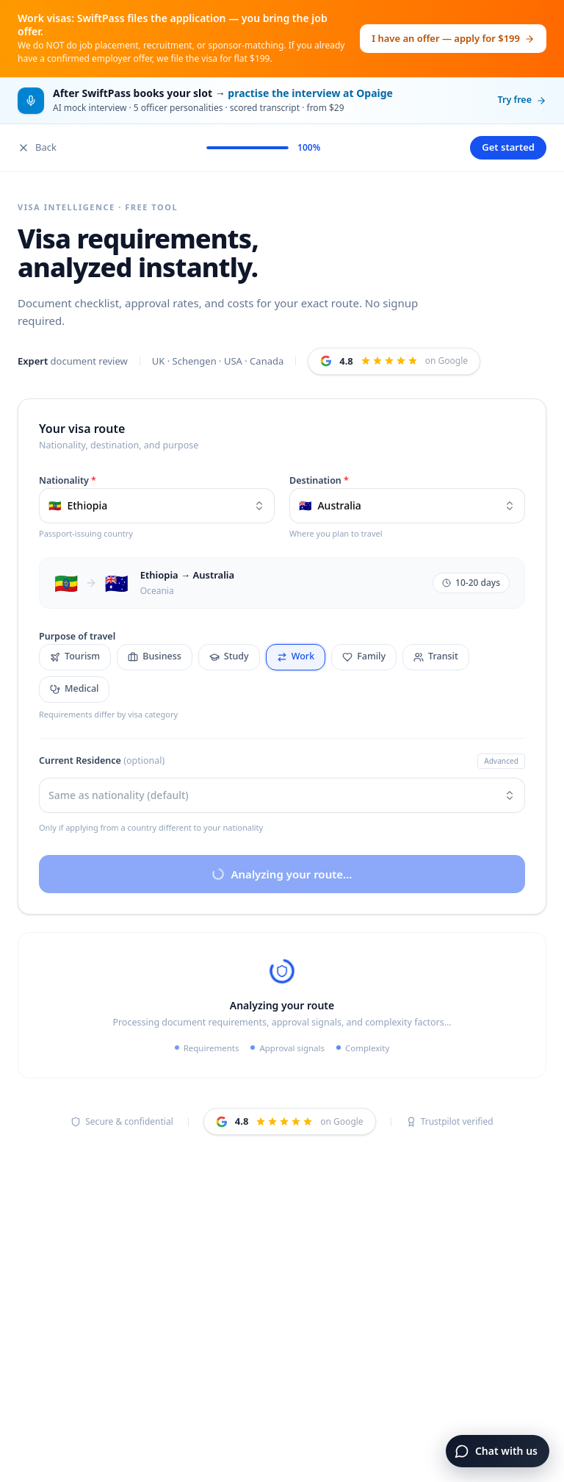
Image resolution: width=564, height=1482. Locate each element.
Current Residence (101, 760)
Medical (74, 688)
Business (154, 656)
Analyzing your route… (280, 874)
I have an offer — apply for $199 (453, 38)
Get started (508, 147)
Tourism (75, 656)
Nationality (67, 480)
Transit (435, 656)
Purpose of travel (77, 636)
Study (229, 656)
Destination (319, 480)
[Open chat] (497, 1451)
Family (364, 656)
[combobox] (157, 505)
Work (295, 656)
